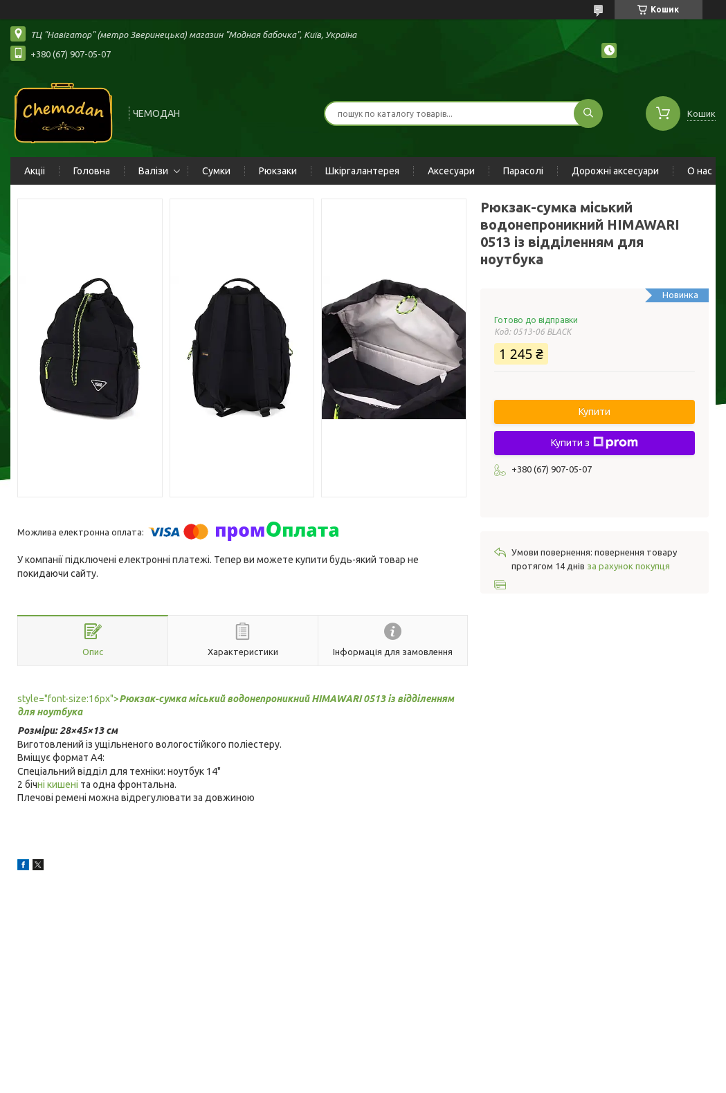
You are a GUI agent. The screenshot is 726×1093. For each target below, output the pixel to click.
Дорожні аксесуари (615, 171)
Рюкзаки (278, 171)
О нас (699, 171)
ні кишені (57, 784)
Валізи (153, 171)
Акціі (34, 171)
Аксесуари (451, 171)
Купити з (594, 443)
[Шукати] (588, 113)
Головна (91, 171)
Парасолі (523, 171)
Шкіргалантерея (362, 171)
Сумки (216, 171)
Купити (594, 411)
